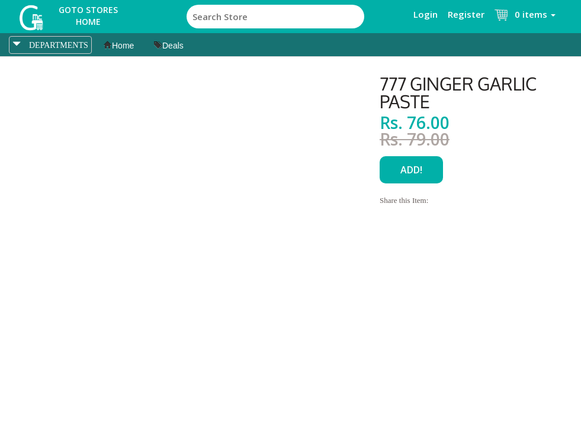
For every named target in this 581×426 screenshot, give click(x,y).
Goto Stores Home (88, 15)
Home (119, 45)
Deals (169, 45)
